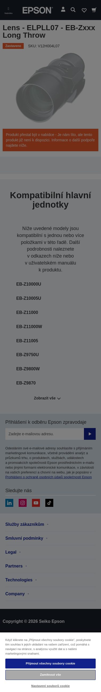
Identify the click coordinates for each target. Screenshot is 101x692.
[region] (50, 662)
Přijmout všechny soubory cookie (50, 663)
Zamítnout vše (50, 674)
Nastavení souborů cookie (50, 685)
